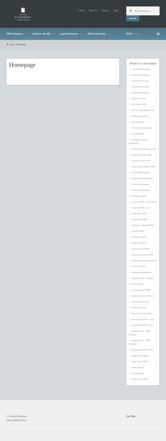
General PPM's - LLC (141, 208)
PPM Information (97, 33)
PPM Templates (14, 33)
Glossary (105, 10)
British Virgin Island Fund (143, 110)
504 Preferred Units (140, 81)
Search (132, 18)
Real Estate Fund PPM (141, 313)
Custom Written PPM (141, 161)
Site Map (130, 416)
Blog (116, 10)
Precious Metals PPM (141, 290)
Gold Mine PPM (139, 214)
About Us (93, 10)
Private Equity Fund (140, 302)
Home (12, 44)
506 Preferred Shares (141, 93)
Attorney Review (139, 98)
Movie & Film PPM (140, 249)
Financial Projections (141, 190)
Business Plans (138, 122)
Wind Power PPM (139, 379)
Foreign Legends (139, 196)
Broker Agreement (140, 116)
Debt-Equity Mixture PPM (143, 167)
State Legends (138, 367)
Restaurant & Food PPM (142, 350)
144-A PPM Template (141, 69)
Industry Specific (41, 33)
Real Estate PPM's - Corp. (143, 319)
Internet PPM (137, 231)
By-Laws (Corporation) (142, 128)
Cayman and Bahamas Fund (144, 149)
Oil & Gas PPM (138, 266)
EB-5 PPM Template (141, 172)
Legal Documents (69, 33)
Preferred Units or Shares (143, 296)
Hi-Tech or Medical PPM (143, 225)
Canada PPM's (138, 134)
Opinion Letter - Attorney (143, 278)
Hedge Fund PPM (139, 219)
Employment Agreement (142, 178)
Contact (81, 10)
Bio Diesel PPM (139, 104)
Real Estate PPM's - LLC (142, 325)
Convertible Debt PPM (141, 155)
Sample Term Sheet (140, 356)
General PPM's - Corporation (144, 202)
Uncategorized (138, 373)
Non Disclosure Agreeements (144, 260)
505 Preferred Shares (141, 87)
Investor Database (139, 237)
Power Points (137, 284)
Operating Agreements (141, 272)
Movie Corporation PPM (142, 255)
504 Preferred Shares (141, 75)
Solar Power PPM (139, 361)
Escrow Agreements (140, 184)
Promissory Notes (139, 307)
